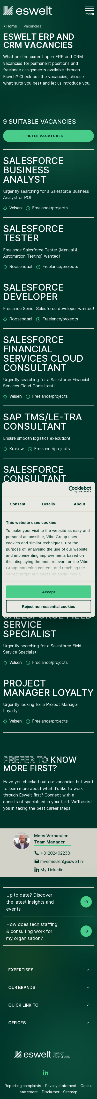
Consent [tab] (17, 504)
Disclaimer (50, 1091)
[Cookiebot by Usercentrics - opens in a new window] (69, 489)
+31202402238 (52, 853)
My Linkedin (48, 869)
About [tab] (79, 504)
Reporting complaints (22, 1085)
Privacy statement (61, 1085)
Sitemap (70, 1091)
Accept (48, 591)
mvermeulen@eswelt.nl (59, 861)
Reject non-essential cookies (48, 606)
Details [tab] (48, 504)
